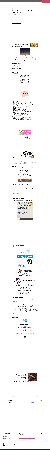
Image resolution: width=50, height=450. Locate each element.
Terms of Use (29, 449)
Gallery (17, 3)
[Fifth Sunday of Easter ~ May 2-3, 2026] (25, 405)
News (20, 3)
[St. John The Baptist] (5, 1)
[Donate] (46, 1)
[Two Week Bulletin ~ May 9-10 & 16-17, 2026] (13, 405)
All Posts (9, 3)
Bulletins (13, 3)
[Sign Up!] (27, 438)
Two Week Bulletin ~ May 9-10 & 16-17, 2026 (13, 409)
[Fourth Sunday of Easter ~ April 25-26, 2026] (36, 405)
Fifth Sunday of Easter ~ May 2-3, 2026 (25, 409)
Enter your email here (22, 434)
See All (41, 400)
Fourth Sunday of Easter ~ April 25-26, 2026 (36, 409)
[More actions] (37, 8)
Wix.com (27, 449)
